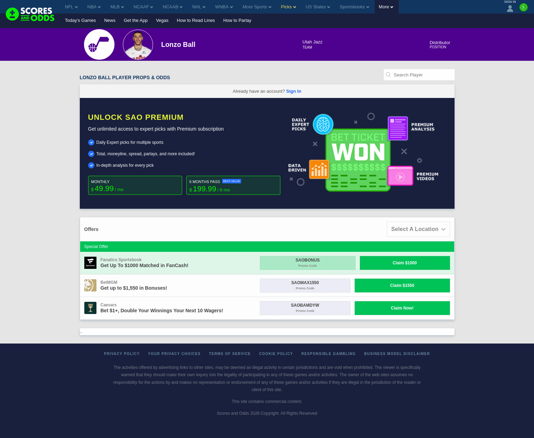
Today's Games (80, 20)
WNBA (224, 6)
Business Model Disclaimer (397, 354)
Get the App (136, 20)
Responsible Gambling (329, 354)
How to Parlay (237, 20)
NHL (198, 6)
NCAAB (173, 6)
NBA (94, 6)
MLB (117, 6)
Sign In (293, 91)
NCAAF (143, 6)
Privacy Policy (122, 354)
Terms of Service (230, 354)
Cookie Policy (276, 354)
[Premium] (523, 10)
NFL (71, 6)
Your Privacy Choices (174, 354)
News (110, 20)
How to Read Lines (196, 20)
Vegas (162, 20)
